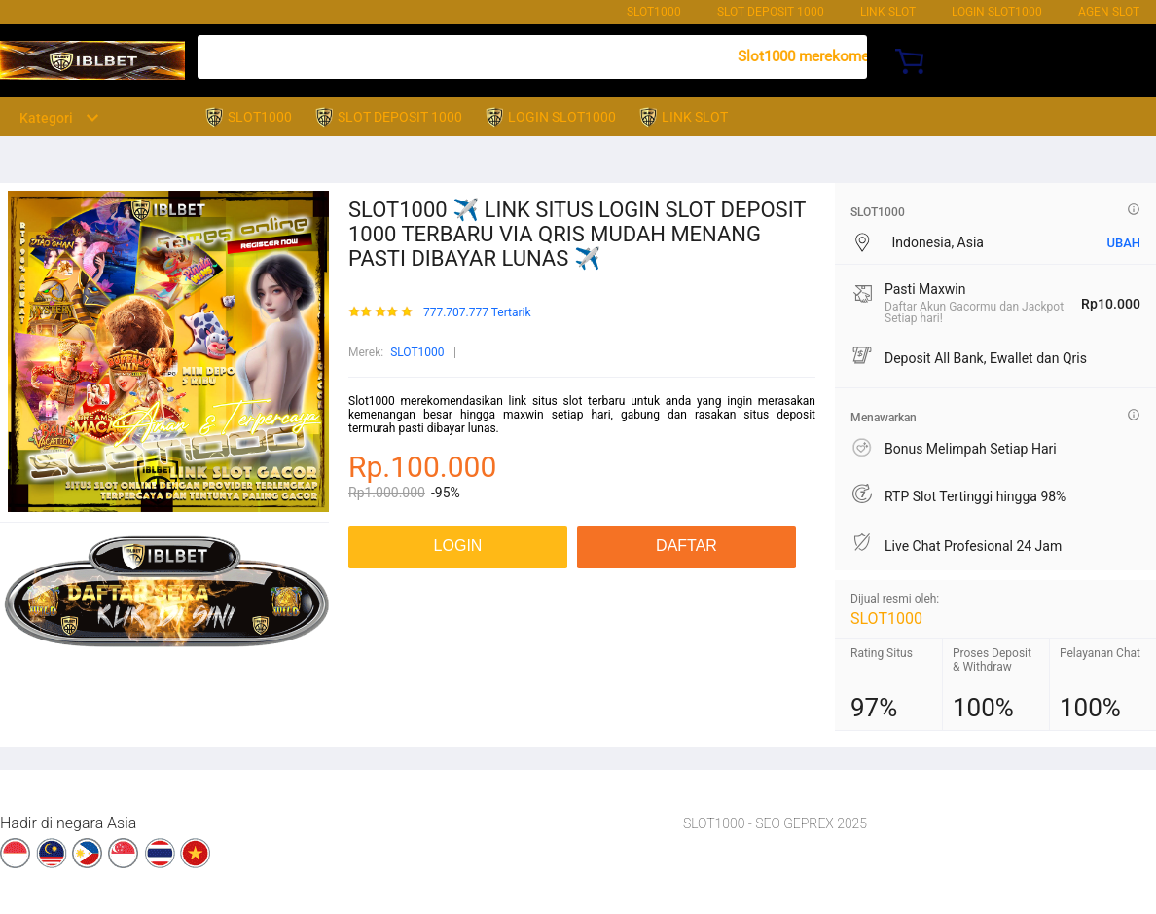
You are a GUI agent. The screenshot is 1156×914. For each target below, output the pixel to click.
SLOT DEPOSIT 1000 (770, 11)
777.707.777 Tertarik (477, 313)
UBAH (1123, 243)
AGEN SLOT (1108, 11)
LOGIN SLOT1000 (997, 11)
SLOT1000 (654, 11)
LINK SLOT (888, 11)
